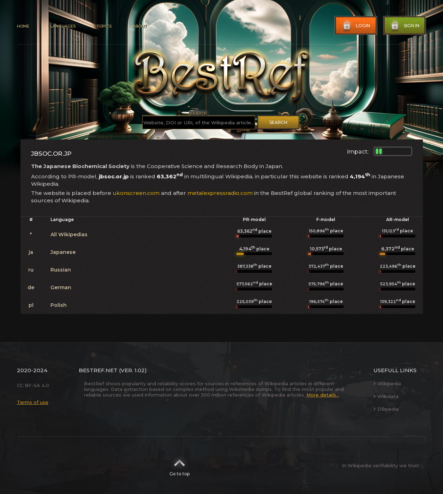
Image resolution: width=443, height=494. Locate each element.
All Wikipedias (69, 234)
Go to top (179, 465)
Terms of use (32, 402)
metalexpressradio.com (220, 193)
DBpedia (386, 409)
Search (278, 122)
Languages (63, 26)
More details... (322, 395)
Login (356, 26)
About (140, 26)
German (60, 287)
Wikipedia (387, 383)
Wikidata (386, 396)
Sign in (404, 26)
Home (23, 26)
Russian (60, 270)
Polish (58, 305)
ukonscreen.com (136, 193)
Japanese (63, 252)
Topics (104, 26)
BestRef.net (98, 370)
